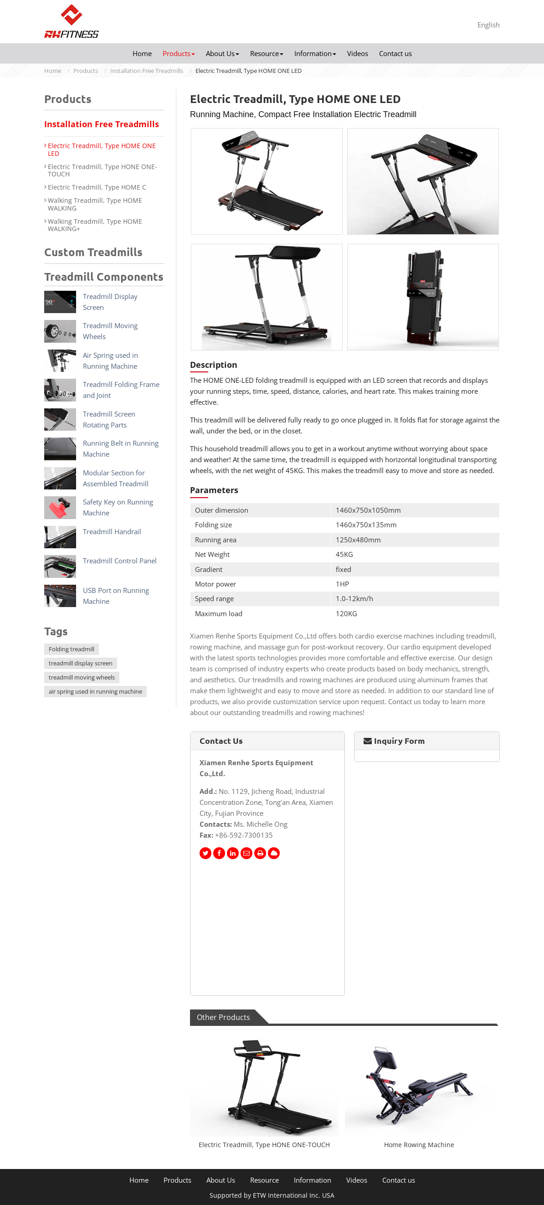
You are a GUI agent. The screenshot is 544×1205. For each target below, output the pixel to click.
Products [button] (179, 53)
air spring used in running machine (95, 691)
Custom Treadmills (93, 252)
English (488, 24)
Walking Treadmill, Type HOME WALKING (95, 204)
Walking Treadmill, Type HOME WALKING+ (95, 225)
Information (312, 1180)
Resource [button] (266, 53)
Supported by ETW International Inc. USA (272, 1195)
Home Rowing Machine (419, 1144)
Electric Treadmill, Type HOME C (97, 187)
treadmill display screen (81, 663)
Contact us (395, 53)
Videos (357, 53)
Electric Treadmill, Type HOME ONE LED (102, 150)
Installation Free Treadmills (146, 71)
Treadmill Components (104, 277)
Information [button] (315, 53)
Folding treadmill (71, 649)
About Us (220, 1180)
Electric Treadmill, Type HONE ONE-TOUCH (264, 1144)
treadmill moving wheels (82, 677)
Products (85, 71)
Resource (264, 1180)
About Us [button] (222, 53)
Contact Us (221, 740)
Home (142, 53)
